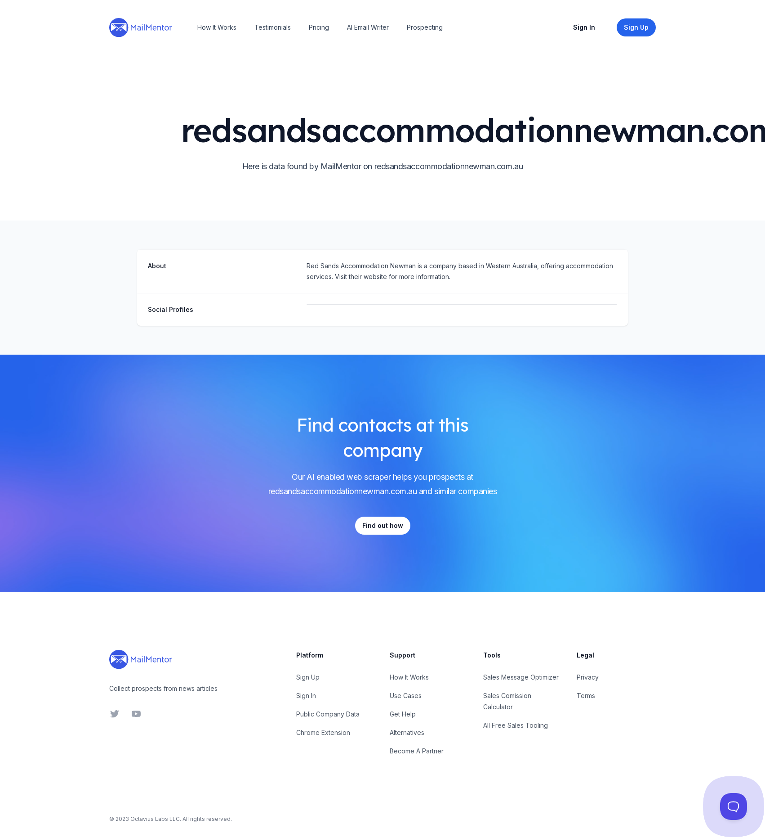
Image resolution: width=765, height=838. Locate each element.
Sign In (584, 27)
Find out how (382, 525)
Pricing (319, 27)
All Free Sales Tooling (515, 725)
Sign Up (308, 677)
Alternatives (407, 732)
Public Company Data (328, 714)
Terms (586, 695)
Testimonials (272, 27)
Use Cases (406, 695)
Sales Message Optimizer (521, 677)
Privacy (588, 677)
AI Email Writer (368, 27)
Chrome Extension (323, 732)
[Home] (140, 27)
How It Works (216, 27)
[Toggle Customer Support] (733, 806)
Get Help (403, 714)
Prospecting (425, 27)
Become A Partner (417, 751)
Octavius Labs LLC (155, 818)
